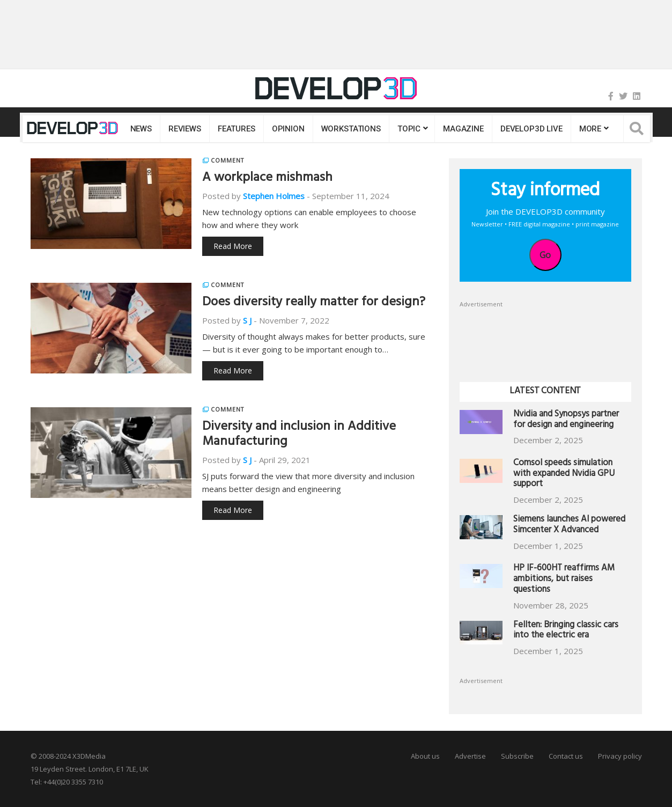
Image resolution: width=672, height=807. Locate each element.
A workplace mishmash (267, 178)
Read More (232, 246)
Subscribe (517, 756)
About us (425, 756)
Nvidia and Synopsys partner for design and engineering (566, 420)
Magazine (463, 129)
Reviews (184, 129)
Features (236, 129)
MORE (590, 129)
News (141, 129)
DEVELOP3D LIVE (531, 129)
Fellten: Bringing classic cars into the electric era (565, 631)
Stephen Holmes (274, 195)
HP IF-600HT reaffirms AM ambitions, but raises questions (564, 580)
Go (545, 255)
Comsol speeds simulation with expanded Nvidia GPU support (564, 475)
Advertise (470, 756)
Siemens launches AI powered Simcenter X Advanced (569, 525)
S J (247, 320)
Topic (408, 129)
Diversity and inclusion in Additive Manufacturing (299, 435)
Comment (227, 160)
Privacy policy (620, 756)
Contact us (566, 756)
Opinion (288, 129)
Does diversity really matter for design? (313, 303)
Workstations (351, 129)
